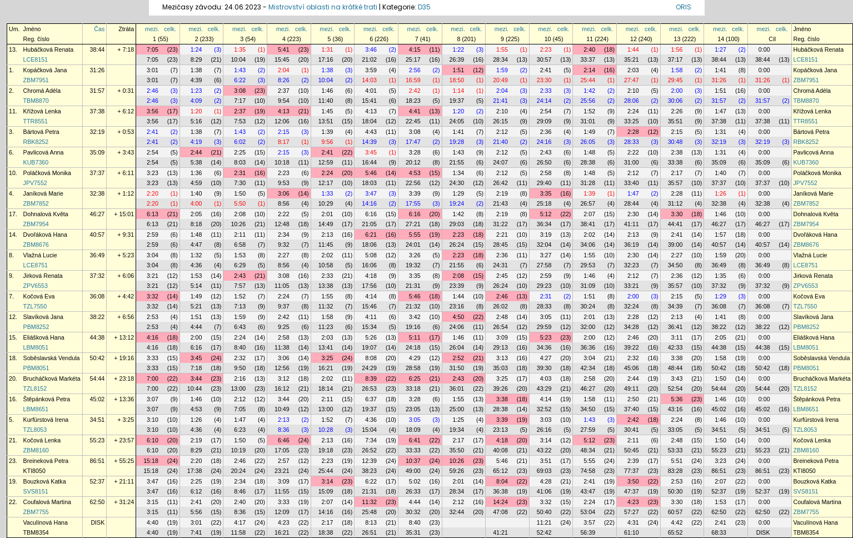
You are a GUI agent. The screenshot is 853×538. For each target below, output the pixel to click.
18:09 (413, 429)
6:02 (240, 141)
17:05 (282, 450)
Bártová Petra (41, 131)
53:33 (675, 450)
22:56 (413, 183)
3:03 (546, 419)
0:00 (764, 49)
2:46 (152, 90)
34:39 (675, 306)
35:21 (631, 59)
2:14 (589, 70)
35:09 (97, 152)
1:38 (196, 70)
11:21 (544, 522)
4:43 (371, 131)
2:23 (546, 49)
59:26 (457, 470)
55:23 (97, 440)
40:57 (97, 234)
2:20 (152, 193)
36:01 (457, 388)
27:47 (631, 80)
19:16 (413, 326)
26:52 (369, 450)
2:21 (502, 234)
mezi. (152, 29)
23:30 (544, 80)
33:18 (413, 388)
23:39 (457, 285)
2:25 (240, 152)
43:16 (675, 409)
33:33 (413, 450)
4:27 (546, 358)
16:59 (413, 80)
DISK (97, 522)
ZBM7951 (36, 80)
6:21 (371, 234)
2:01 (327, 214)
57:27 (631, 512)
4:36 (196, 265)
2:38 (677, 152)
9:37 (284, 306)
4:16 (152, 337)
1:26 (720, 193)
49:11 (631, 388)
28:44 (631, 203)
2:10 (633, 90)
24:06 (457, 326)
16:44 (369, 162)
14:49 (325, 224)
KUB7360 (36, 162)
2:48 (502, 316)
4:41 (415, 111)
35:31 (413, 532)
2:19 (502, 193)
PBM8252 (36, 326)
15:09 (325, 491)
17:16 (325, 59)
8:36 (284, 429)
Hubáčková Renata (48, 49)
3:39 (415, 193)
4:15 (415, 49)
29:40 (544, 183)
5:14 (196, 285)
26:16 (544, 429)
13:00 (238, 388)
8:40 (240, 347)
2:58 (546, 173)
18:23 (413, 100)
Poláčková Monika (47, 173)
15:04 (369, 429)
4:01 (371, 90)
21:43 (500, 203)
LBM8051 (36, 347)
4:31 (633, 522)
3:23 (152, 173)
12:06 (282, 121)
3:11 (677, 337)
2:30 (633, 214)
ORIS (683, 7)
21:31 (413, 285)
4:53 (415, 173)
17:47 (413, 141)
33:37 (587, 59)
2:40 (589, 49)
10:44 (194, 388)
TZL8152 (35, 388)
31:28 (587, 183)
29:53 (587, 265)
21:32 (413, 306)
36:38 (500, 491)
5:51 (677, 460)
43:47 (587, 491)
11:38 (282, 347)
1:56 (677, 49)
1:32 (196, 255)
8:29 (196, 59)
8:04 (502, 481)
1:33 (327, 193)
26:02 (500, 306)
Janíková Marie (43, 193)
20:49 (500, 80)
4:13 (284, 111)
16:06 (369, 265)
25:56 (587, 100)
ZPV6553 (35, 285)
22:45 (413, 121)
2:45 (502, 275)
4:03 (546, 378)
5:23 (546, 337)
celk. (170, 29)
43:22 (544, 450)
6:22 (240, 80)
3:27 (546, 255)
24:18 (413, 347)
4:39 (196, 80)
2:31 (240, 173)
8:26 (284, 80)
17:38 (194, 470)
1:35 (240, 49)
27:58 (544, 265)
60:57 (675, 512)
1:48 (589, 152)
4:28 (546, 481)
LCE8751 (35, 265)
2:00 (677, 90)
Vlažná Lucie (40, 255)
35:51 (675, 121)
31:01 (587, 121)
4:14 (371, 296)
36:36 (587, 347)
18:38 (325, 532)
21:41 (500, 100)
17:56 (369, 285)
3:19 (546, 234)
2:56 (415, 70)
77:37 (631, 470)
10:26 (238, 224)
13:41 (325, 347)
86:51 (97, 460)
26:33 (413, 491)
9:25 (284, 326)
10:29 (325, 203)
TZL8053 (35, 429)
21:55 (457, 162)
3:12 (284, 378)
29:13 (500, 347)
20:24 (238, 470)
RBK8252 (36, 141)
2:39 (633, 460)
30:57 (544, 59)
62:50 (97, 502)
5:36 (677, 399)
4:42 (677, 522)
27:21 (413, 224)
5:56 (196, 512)
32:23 (631, 265)
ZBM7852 (36, 203)
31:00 (631, 162)
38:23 (369, 470)
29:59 (544, 326)
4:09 (196, 100)
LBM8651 (36, 409)
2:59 (152, 234)
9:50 (240, 368)
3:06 (284, 193)
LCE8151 (35, 59)
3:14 (546, 440)
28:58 (413, 368)
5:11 (415, 337)
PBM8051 (36, 368)
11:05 (282, 285)
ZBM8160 (36, 450)
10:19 (238, 450)
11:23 (325, 326)
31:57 (97, 90)
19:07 (369, 347)
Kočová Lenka (42, 440)
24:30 (457, 183)
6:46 (284, 440)
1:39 (327, 131)
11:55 (282, 491)
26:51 (369, 532)
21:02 (369, 59)
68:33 (718, 532)
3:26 (415, 255)
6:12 (196, 491)
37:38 (97, 111)
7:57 (240, 285)
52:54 (675, 388)
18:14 (325, 388)
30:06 (675, 100)
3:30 (677, 214)
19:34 (457, 429)
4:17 (240, 522)
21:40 (500, 141)
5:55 (415, 234)
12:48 (282, 224)
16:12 (282, 388)
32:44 (457, 512)
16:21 (325, 368)
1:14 (458, 90)
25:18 (544, 203)
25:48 (369, 512)
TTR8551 (35, 121)
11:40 (325, 100)
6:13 (152, 214)
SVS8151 (35, 491)
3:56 (152, 111)
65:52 (675, 532)
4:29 (415, 358)
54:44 (97, 378)
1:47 (720, 111)
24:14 (544, 100)
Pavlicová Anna (43, 152)
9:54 (284, 100)
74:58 (587, 470)
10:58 (325, 265)
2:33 (546, 90)
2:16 (240, 378)
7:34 (371, 440)
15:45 (282, 59)
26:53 (369, 388)
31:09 (587, 285)
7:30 (240, 183)
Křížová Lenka (42, 111)
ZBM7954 (36, 224)
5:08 (371, 255)
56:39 (587, 532)
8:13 (371, 522)
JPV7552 (35, 183)
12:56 (282, 368)
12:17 (325, 183)
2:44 (196, 152)
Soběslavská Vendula (51, 358)
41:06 (544, 491)
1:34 (458, 173)
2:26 (677, 111)
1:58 (677, 70)
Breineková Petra (46, 460)
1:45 (327, 111)
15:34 (369, 326)
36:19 (631, 244)
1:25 (458, 419)
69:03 (544, 470)
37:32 (97, 275)
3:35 (546, 193)
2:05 (196, 214)
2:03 (633, 70)
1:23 (196, 90)
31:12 (675, 203)
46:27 (97, 214)
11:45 (325, 244)
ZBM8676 (36, 244)
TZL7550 (35, 306)
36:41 (675, 326)
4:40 (152, 522)
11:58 (238, 532)
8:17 (284, 141)
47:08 (500, 512)
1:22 (458, 49)
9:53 (284, 183)
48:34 (587, 450)
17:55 (413, 203)
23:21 (282, 470)
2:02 (589, 234)
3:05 (546, 316)
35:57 (675, 183)
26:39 (457, 59)
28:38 (587, 162)
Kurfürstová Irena (46, 419)
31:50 (457, 368)
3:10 (152, 419)
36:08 (97, 296)
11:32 (325, 306)
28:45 (500, 244)
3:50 (633, 481)
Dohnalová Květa (45, 214)
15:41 (369, 100)
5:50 (240, 203)
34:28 (631, 326)
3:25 (327, 358)
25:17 (413, 59)
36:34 (544, 224)
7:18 (196, 368)
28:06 (631, 100)
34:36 (544, 347)
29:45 (675, 80)
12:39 (369, 460)
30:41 (631, 429)
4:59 (196, 183)
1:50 (240, 193)
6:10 (152, 440)
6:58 (240, 244)
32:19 (97, 131)
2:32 (240, 358)
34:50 (675, 265)
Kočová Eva (39, 296)
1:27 (720, 49)
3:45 (371, 152)
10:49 (282, 409)
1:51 (458, 70)
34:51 (97, 419)
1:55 (502, 49)
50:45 (631, 450)
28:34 (500, 59)
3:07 (152, 399)
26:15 (500, 121)
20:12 (413, 162)
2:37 (284, 90)
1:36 (196, 173)
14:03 (369, 80)
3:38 (677, 358)
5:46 (371, 173)
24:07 (500, 162)
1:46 (327, 90)
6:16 (371, 214)
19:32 (413, 265)
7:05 (152, 49)
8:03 (240, 162)
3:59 (371, 70)
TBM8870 (36, 100)
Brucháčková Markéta (52, 378)
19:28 (457, 141)
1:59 (502, 70)
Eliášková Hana (43, 337)
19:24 (457, 203)
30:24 (587, 306)
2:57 (284, 460)
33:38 (675, 162)
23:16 (457, 306)
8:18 (196, 224)
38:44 (97, 49)
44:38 (97, 337)
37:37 (97, 173)
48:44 (675, 368)
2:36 (546, 131)
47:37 (631, 491)
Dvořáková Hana (45, 234)
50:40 (544, 512)
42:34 (587, 368)
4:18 (371, 275)
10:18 (282, 162)
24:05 (457, 121)
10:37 (413, 460)
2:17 (677, 173)
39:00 (675, 244)
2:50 (633, 399)
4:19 (196, 141)
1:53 (240, 255)
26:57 (587, 203)
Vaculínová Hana (45, 522)
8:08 (371, 358)
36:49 (97, 255)
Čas (99, 29)
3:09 (502, 337)
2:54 (546, 111)
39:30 (544, 368)
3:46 (371, 49)
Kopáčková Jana (45, 70)
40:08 (500, 450)
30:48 (675, 141)
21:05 (369, 224)
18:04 (369, 121)
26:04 (457, 347)
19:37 (457, 100)
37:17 (675, 59)
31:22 (500, 224)
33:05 (675, 429)
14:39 (369, 141)
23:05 (413, 409)
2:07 (589, 214)
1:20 (196, 111)
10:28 (325, 429)
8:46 (240, 491)
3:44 (196, 378)
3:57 (589, 522)
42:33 (675, 347)
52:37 (97, 481)
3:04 (152, 255)
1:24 (196, 49)
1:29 (458, 193)
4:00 (196, 203)
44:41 (675, 224)
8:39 (371, 378)
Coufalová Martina (47, 502)
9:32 (284, 244)
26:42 (500, 183)
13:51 (325, 121)
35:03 (500, 368)
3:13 (502, 358)
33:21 (631, 285)
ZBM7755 (36, 512)
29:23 (544, 285)
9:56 (327, 141)
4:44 (196, 326)
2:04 (284, 70)
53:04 (587, 512)
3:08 (240, 90)
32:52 (544, 409)
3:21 (152, 275)
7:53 (240, 121)
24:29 (369, 368)
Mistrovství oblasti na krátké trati (322, 7)
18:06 (369, 244)
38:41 (587, 224)
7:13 (240, 306)
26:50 (544, 162)
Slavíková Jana (43, 316)
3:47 (371, 193)
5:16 (196, 121)
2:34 (284, 234)
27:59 (587, 429)
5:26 (371, 337)
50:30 (675, 491)
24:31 (500, 265)
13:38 (325, 285)
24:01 (413, 244)
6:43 (240, 326)
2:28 (633, 131)
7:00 (152, 378)
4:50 (458, 316)
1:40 (720, 173)
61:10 (631, 532)
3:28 (415, 152)
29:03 (457, 224)
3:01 (152, 70)
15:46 (369, 306)
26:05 (587, 141)
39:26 (500, 388)
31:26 (97, 70)
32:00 (587, 326)
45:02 (97, 399)
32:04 (544, 244)
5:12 (546, 214)
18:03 (369, 183)
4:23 (633, 502)
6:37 (371, 399)
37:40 (631, 409)
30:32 (413, 512)
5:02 (415, 481)
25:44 (587, 80)
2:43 (546, 152)
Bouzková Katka (44, 481)
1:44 (633, 49)
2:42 (415, 90)
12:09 (282, 512)
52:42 (544, 532)
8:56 (284, 203)
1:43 (240, 70)
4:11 (371, 316)
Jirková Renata (43, 275)
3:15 (152, 502)
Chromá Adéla (42, 90)
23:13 (500, 429)
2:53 (152, 316)
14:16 (369, 203)
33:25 (631, 121)
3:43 (677, 378)
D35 (424, 7)
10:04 (238, 59)
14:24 (500, 502)
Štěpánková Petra (47, 399)
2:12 (502, 131)
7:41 (196, 532)
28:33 (631, 141)
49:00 (413, 470)
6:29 (240, 265)
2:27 (284, 255)
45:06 (631, 368)
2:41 (546, 70)
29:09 (544, 121)
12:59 (325, 162)
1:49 (589, 131)
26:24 (457, 244)
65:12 (500, 470)
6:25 (415, 378)
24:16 (544, 141)
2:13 (327, 234)
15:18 (150, 460)
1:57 (720, 234)
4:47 (196, 244)
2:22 (633, 152)
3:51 (546, 460)
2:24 (633, 111)
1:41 (720, 70)
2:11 (240, 234)
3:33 (152, 358)
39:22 (631, 347)
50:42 (97, 358)
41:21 (500, 532)
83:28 (675, 470)
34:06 (587, 244)
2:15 (284, 131)
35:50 (457, 450)
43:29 (544, 388)
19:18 (325, 450)
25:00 (457, 409)
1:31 (327, 49)
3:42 (415, 316)
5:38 (196, 162)
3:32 (152, 296)
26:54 (500, 326)
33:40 (631, 183)
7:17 (240, 100)
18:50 (457, 80)
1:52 (589, 111)
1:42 (589, 90)
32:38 (97, 193)
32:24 (631, 306)
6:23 (240, 429)
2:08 (240, 214)
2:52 (458, 358)
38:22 (97, 316)
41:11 (631, 224)
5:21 (196, 306)
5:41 (284, 49)
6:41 (415, 440)
